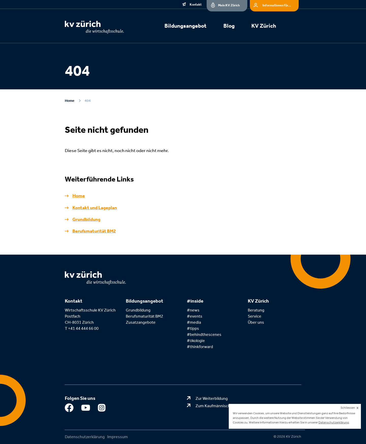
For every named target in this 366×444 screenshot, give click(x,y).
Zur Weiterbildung (211, 398)
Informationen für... (277, 5)
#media (194, 322)
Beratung (256, 310)
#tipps (193, 328)
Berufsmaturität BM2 (94, 231)
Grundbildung (86, 219)
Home (69, 100)
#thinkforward (200, 346)
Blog (229, 26)
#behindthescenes (204, 334)
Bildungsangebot (185, 26)
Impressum (117, 436)
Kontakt (196, 4)
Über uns (256, 322)
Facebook (69, 408)
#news (193, 310)
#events (194, 316)
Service (254, 316)
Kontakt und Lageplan (94, 207)
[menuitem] (191, 26)
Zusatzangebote (141, 322)
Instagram (102, 408)
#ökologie (196, 340)
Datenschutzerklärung (85, 436)
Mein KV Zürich (229, 5)
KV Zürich (263, 26)
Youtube (85, 408)
